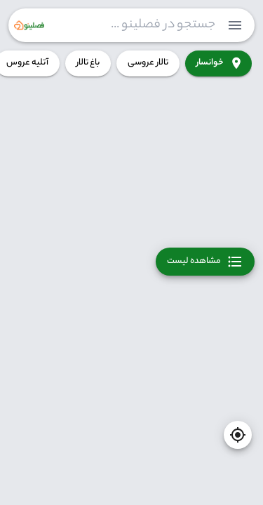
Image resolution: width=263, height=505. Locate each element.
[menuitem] (235, 25)
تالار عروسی (148, 63)
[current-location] (238, 435)
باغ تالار (88, 63)
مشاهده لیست (205, 262)
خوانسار (218, 63)
